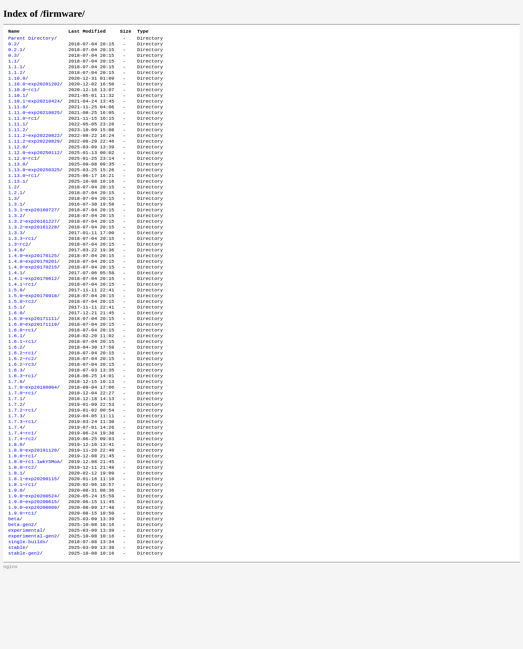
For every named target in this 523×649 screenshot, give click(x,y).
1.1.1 (15, 72)
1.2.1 (15, 216)
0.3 (12, 59)
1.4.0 (15, 281)
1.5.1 (15, 347)
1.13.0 (16, 183)
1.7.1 (15, 451)
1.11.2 (16, 144)
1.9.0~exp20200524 (32, 562)
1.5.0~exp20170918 (32, 334)
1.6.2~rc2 (21, 406)
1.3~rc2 (18, 275)
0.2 (12, 46)
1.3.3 (15, 262)
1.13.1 (16, 203)
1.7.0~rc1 (21, 445)
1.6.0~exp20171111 (32, 360)
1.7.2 (15, 458)
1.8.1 (15, 536)
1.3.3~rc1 (21, 268)
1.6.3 (15, 419)
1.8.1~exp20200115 (32, 543)
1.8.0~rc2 (21, 530)
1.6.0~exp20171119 (32, 366)
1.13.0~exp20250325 (34, 190)
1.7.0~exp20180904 (32, 438)
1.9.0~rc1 (21, 582)
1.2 (12, 209)
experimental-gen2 (32, 608)
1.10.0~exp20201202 (34, 92)
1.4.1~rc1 (21, 321)
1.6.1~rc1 (21, 386)
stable (16, 621)
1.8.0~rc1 (21, 517)
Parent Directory (31, 39)
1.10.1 (16, 105)
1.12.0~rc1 (22, 177)
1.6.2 (15, 392)
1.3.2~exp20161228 (32, 255)
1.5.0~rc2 (21, 340)
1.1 (12, 66)
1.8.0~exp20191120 (32, 510)
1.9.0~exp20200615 (32, 569)
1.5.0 (15, 327)
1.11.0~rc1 (22, 131)
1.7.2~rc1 (21, 464)
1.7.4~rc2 (21, 497)
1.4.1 (15, 307)
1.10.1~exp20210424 (34, 111)
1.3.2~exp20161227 (32, 249)
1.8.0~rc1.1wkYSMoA (34, 523)
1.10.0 (16, 85)
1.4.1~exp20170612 (32, 314)
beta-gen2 (21, 595)
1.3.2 (15, 242)
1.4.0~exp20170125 (32, 288)
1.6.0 (15, 353)
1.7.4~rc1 (21, 491)
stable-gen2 (24, 628)
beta (14, 589)
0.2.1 (15, 52)
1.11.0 (16, 118)
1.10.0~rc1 (22, 98)
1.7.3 (15, 471)
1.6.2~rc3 (21, 412)
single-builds (26, 615)
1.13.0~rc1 (22, 196)
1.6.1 (15, 379)
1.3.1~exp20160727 (32, 236)
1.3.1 (15, 229)
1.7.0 (15, 432)
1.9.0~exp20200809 (32, 576)
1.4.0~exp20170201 (32, 294)
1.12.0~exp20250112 (34, 170)
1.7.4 (15, 484)
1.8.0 (15, 504)
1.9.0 (15, 556)
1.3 (12, 222)
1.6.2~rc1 (21, 399)
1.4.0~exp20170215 (32, 301)
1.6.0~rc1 (21, 373)
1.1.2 (15, 79)
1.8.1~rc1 (21, 549)
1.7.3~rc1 (21, 477)
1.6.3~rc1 (21, 425)
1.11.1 (16, 137)
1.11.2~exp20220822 (34, 151)
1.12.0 (16, 164)
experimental (25, 602)
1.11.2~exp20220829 (34, 157)
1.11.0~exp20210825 (34, 124)
